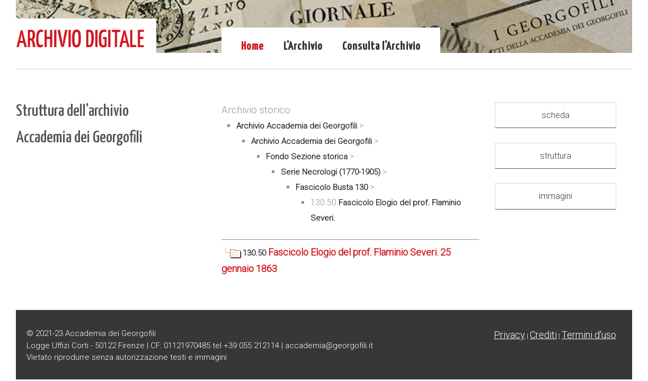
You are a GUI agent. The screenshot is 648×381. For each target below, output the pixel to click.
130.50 (244, 253)
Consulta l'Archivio (381, 46)
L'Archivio (303, 46)
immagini (555, 196)
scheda (556, 115)
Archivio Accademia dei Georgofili (296, 126)
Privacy (509, 334)
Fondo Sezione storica (307, 156)
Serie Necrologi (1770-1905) (330, 172)
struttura (555, 156)
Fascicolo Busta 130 (332, 187)
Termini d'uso (589, 334)
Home (252, 46)
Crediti (543, 334)
